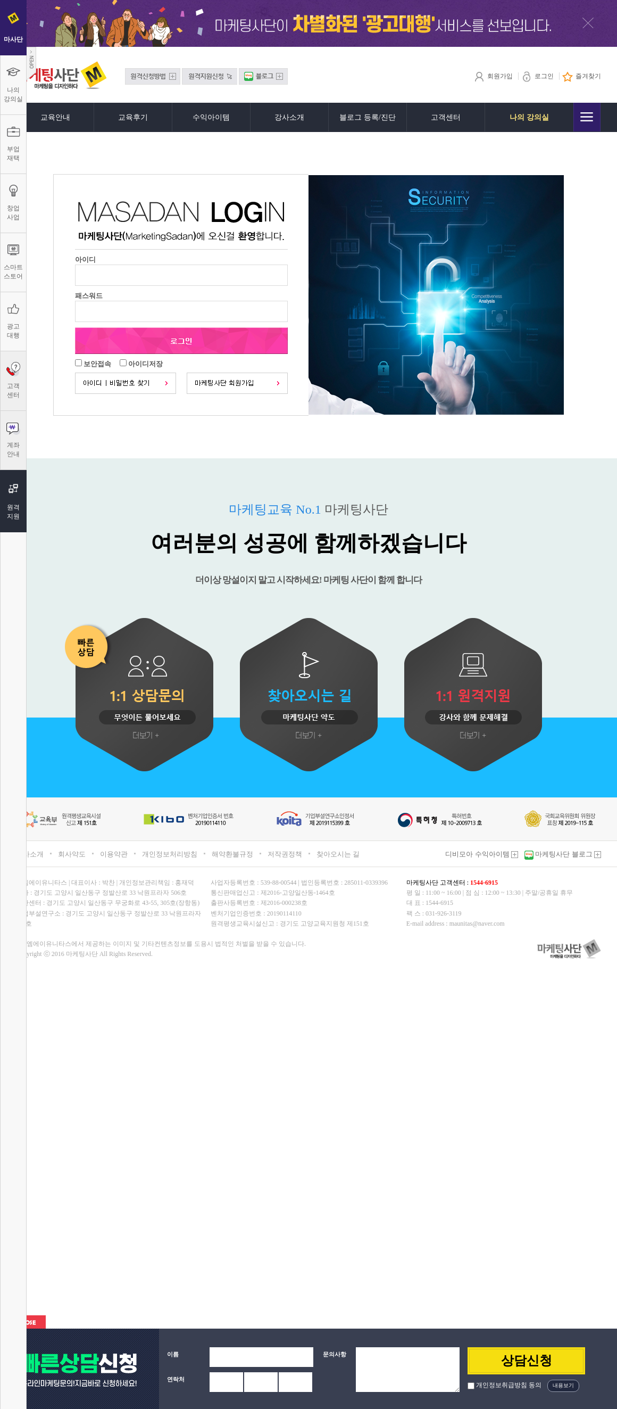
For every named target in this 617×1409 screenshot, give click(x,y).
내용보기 (563, 1385)
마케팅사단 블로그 (567, 854)
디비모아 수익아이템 (481, 854)
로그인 (537, 76)
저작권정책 (285, 854)
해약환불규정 (232, 854)
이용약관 (114, 854)
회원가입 (493, 76)
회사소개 (30, 854)
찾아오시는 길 (338, 854)
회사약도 (72, 854)
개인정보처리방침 (169, 854)
